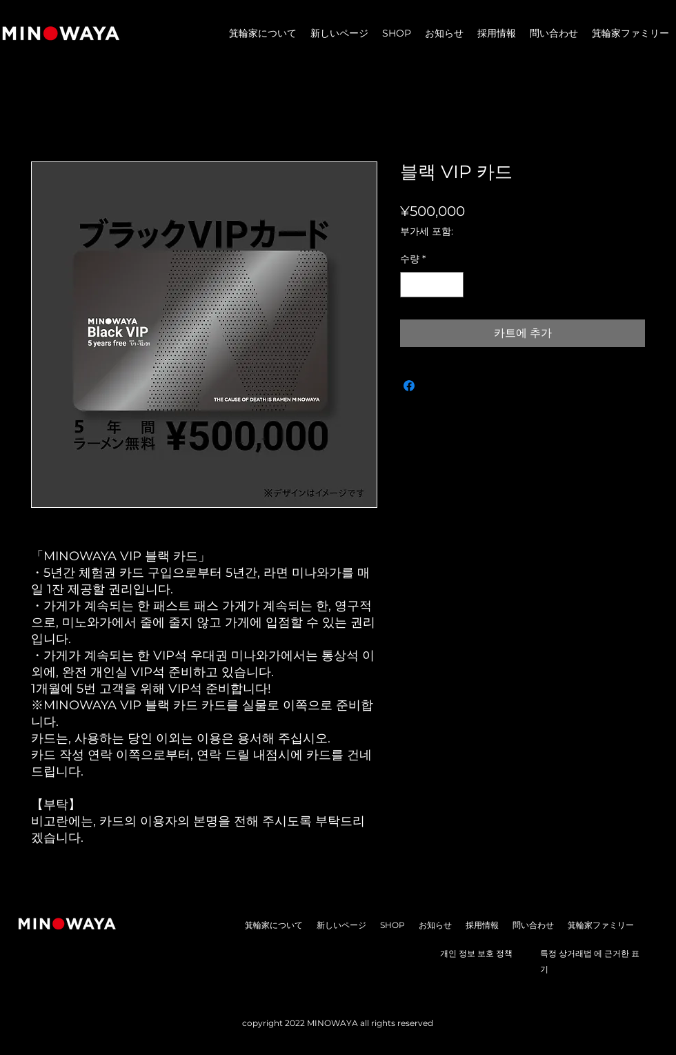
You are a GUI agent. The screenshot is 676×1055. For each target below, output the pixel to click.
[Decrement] (410, 285)
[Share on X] (435, 385)
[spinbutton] (431, 285)
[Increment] (452, 285)
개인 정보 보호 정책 (476, 953)
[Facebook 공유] (409, 385)
